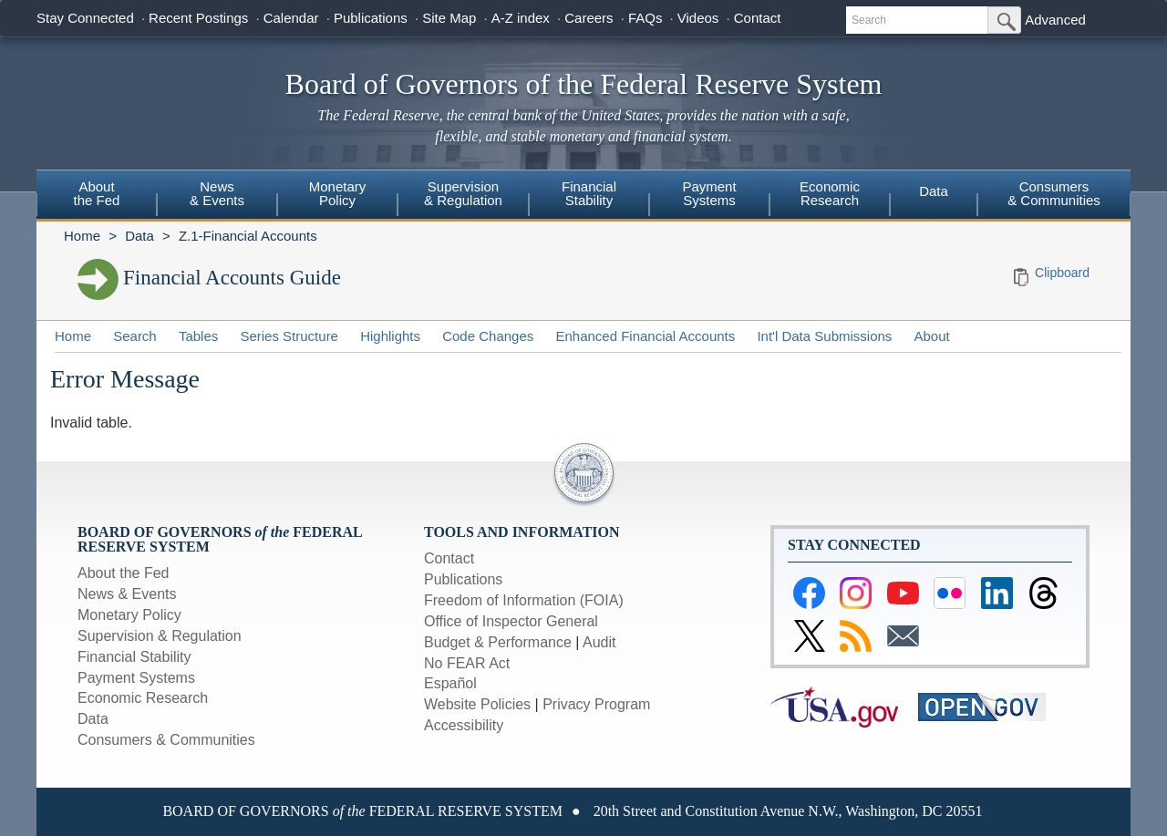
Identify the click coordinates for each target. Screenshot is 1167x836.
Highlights (390, 336)
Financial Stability (134, 657)
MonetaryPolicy (338, 193)
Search (135, 336)
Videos (698, 18)
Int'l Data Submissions (824, 336)
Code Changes (487, 336)
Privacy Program (596, 704)
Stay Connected (85, 18)
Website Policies (477, 704)
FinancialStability (589, 193)
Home (82, 235)
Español (450, 683)
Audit (599, 642)
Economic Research (142, 698)
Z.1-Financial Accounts (248, 235)
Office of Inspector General (511, 621)
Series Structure (289, 336)
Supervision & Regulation (159, 636)
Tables (198, 336)
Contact (757, 18)
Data (933, 191)
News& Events (217, 193)
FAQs (645, 18)
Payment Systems (136, 678)
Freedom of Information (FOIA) (524, 600)
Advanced (1055, 19)
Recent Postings (198, 18)
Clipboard (1062, 272)
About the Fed (123, 573)
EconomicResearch (830, 193)
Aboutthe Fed (97, 193)
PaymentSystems (709, 193)
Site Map (449, 18)
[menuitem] (96, 196)
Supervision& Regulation (463, 193)
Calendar (291, 18)
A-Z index (520, 18)
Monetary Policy (129, 615)
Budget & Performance (498, 642)
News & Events (126, 594)
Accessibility (463, 725)
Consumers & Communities (1053, 193)
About (932, 336)
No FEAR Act (467, 663)
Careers (588, 18)
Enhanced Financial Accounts (645, 336)
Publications (371, 18)
